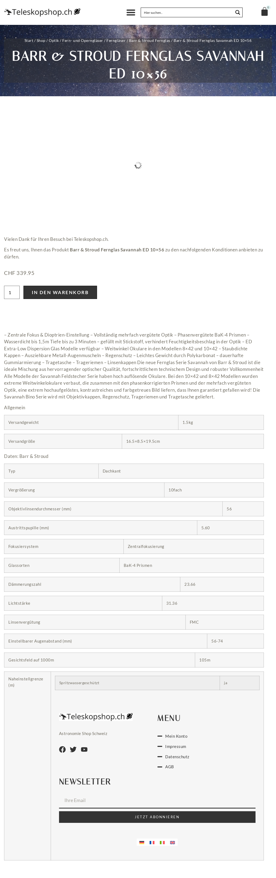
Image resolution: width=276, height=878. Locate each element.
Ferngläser (116, 40)
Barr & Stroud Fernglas (149, 40)
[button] (131, 12)
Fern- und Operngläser (82, 40)
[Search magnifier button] (237, 12)
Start (29, 40)
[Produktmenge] (12, 292)
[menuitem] (142, 842)
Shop (41, 40)
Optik (54, 40)
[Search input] (187, 12)
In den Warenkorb (60, 292)
